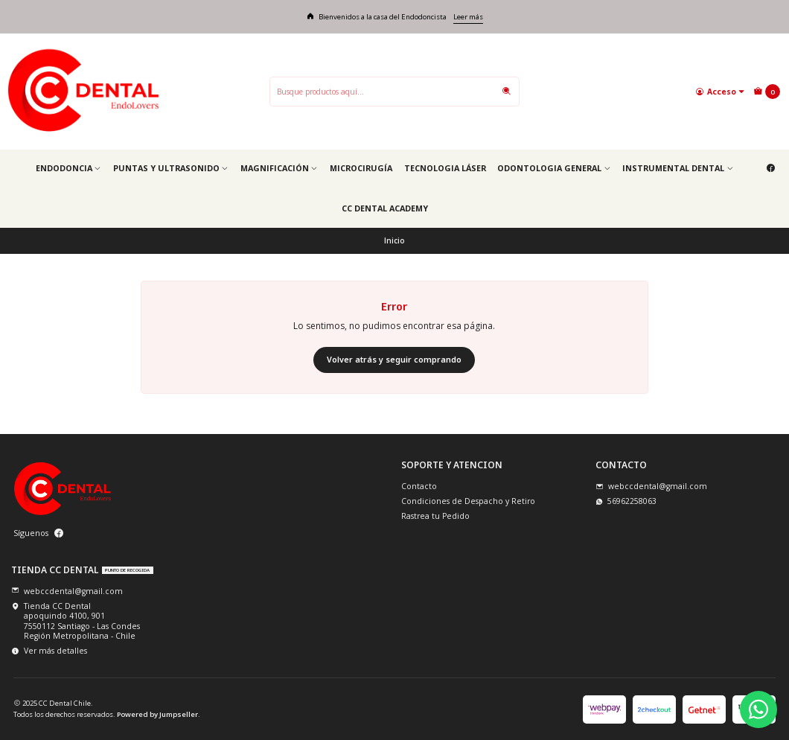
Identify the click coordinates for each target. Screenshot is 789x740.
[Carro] (766, 92)
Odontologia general (553, 167)
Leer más (468, 17)
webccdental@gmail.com (651, 486)
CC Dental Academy (385, 208)
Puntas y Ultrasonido (171, 167)
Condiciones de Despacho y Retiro (468, 501)
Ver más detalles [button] (49, 650)
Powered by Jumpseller (157, 714)
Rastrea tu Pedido (435, 516)
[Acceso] (720, 91)
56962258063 (626, 501)
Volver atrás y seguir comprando (394, 359)
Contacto (419, 486)
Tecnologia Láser (445, 167)
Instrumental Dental (677, 167)
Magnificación (279, 167)
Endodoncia (68, 167)
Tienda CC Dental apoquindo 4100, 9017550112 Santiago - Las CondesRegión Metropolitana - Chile (75, 620)
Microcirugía (361, 167)
